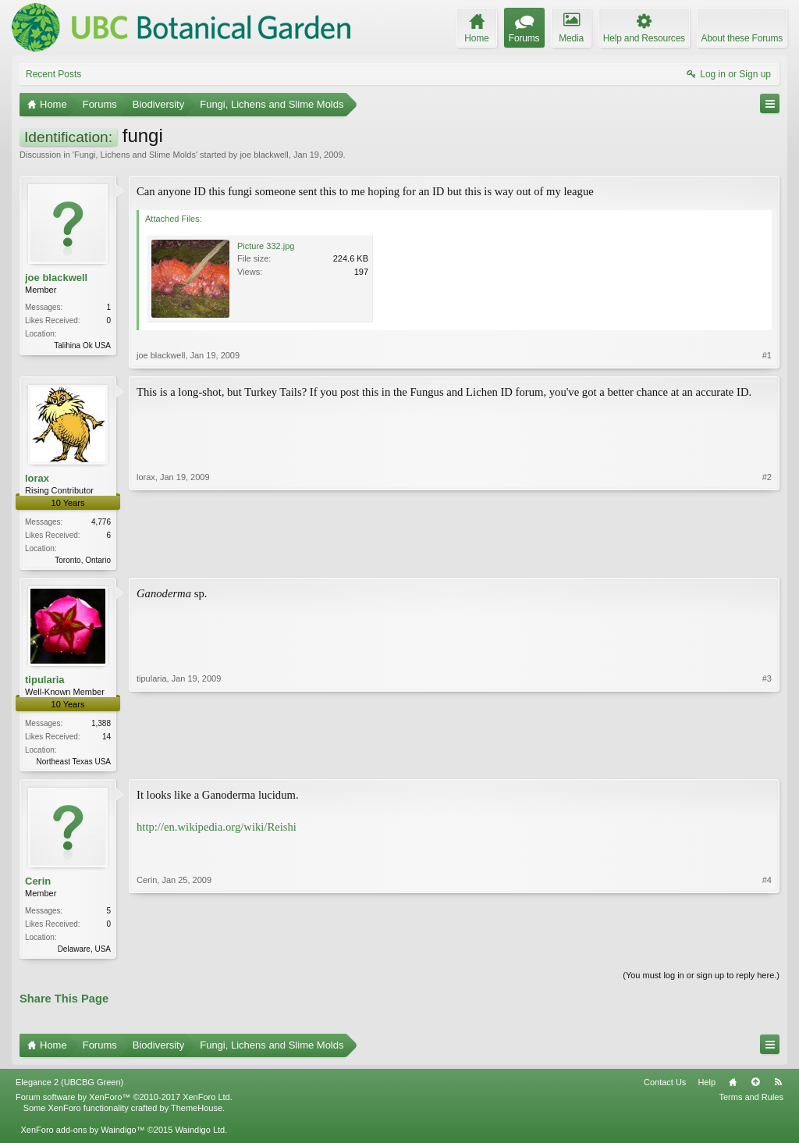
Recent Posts (53, 74)
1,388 (101, 725)
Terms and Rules (751, 1101)
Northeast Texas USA (74, 763)
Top (755, 1086)
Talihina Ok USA (82, 345)
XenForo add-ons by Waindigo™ (82, 1134)
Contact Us (665, 1086)
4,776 (101, 522)
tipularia (45, 681)
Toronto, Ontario (83, 560)
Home (732, 1086)
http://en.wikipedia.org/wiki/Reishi (217, 830)
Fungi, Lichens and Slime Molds (135, 154)
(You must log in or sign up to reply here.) (701, 980)
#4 (767, 950)
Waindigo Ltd (200, 1134)
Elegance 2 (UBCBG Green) (69, 1086)
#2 (767, 558)
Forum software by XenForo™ (124, 1101)
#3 (767, 761)
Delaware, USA (84, 952)
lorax (37, 478)
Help (707, 1086)
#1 (767, 355)
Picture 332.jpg (265, 246)
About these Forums (742, 38)
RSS (777, 1086)
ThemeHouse (196, 1112)
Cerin (38, 884)
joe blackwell (264, 154)
